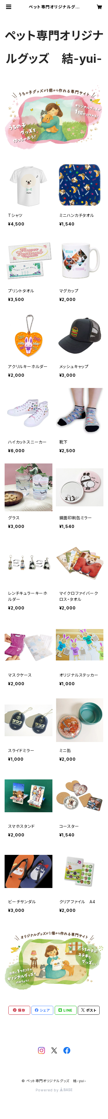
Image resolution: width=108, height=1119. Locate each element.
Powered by (54, 1090)
